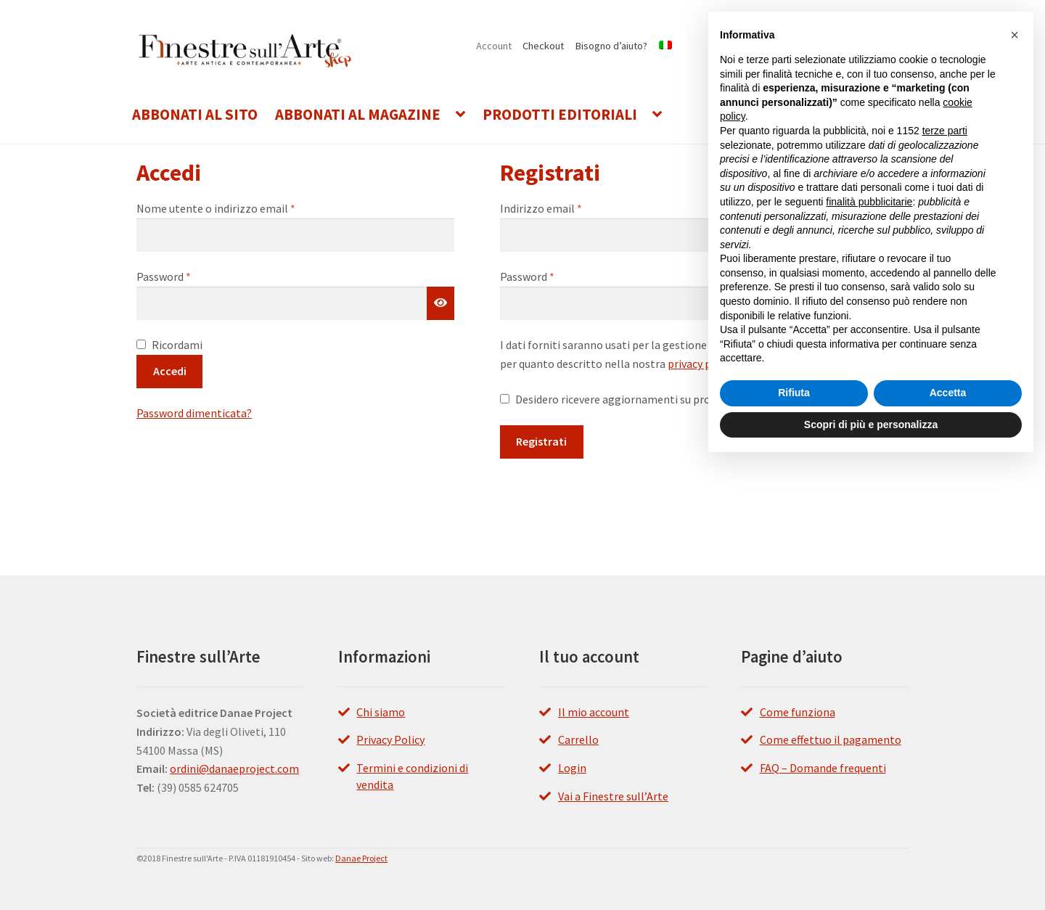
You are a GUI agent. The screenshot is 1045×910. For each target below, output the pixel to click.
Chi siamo (380, 712)
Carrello (578, 739)
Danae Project (361, 858)
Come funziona (797, 712)
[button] (1014, 34)
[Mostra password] (440, 303)
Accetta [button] (948, 392)
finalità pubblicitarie (869, 202)
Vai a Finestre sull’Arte (613, 796)
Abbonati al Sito (195, 114)
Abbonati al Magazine (357, 114)
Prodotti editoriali (560, 114)
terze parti (944, 130)
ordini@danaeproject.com (234, 768)
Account (494, 45)
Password (186, 276)
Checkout (543, 45)
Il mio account (593, 712)
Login (572, 768)
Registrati (541, 441)
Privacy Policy (390, 739)
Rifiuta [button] (794, 392)
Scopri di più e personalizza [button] (871, 424)
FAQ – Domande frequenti (823, 768)
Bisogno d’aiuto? (611, 45)
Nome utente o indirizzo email (239, 208)
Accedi (170, 371)
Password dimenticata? (194, 413)
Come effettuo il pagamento (830, 739)
